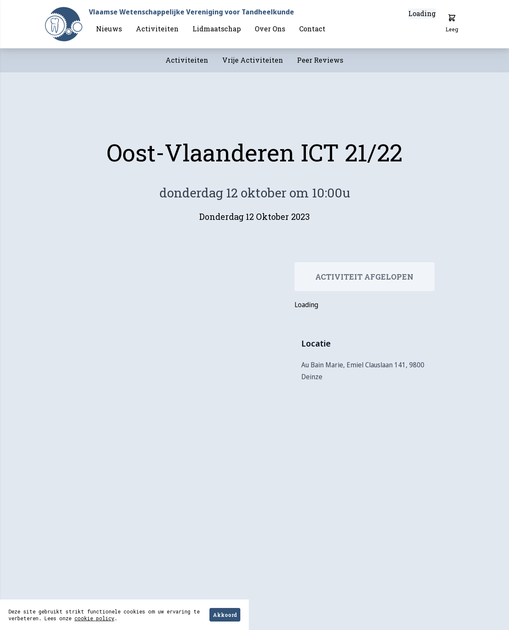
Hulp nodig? (467, 616)
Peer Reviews (320, 60)
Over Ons (270, 28)
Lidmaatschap (217, 28)
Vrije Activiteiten (252, 60)
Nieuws (109, 28)
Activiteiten (157, 28)
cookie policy (94, 618)
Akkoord (225, 614)
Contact (312, 28)
